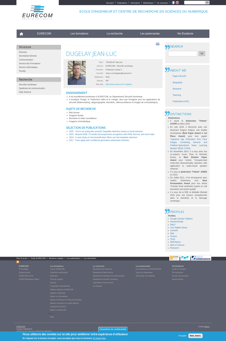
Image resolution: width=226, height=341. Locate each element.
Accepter (183, 336)
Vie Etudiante (185, 33)
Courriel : (100, 73)
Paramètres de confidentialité (113, 330)
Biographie (177, 82)
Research (177, 89)
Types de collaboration (144, 272)
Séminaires (135, 2)
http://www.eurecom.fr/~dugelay (119, 84)
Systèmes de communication (32, 88)
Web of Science (177, 245)
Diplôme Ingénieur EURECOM (61, 290)
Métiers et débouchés (58, 310)
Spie (172, 233)
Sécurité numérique (28, 84)
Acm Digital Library (178, 227)
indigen (207, 327)
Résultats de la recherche (102, 269)
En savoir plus (99, 339)
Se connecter (162, 2)
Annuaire (110, 2)
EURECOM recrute (26, 276)
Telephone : (99, 77)
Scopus (173, 236)
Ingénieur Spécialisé (57, 293)
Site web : (100, 84)
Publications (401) (181, 101)
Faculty (22, 71)
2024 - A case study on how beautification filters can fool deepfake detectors (103, 137)
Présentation (23, 269)
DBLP (173, 224)
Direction (23, 52)
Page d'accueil (179, 76)
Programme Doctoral (58, 307)
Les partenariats (150, 33)
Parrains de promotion (180, 276)
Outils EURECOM (38, 258)
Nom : (101, 62)
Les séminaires (90, 258)
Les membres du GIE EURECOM (148, 269)
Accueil (22, 33)
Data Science (25, 92)
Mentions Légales (56, 258)
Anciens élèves (177, 279)
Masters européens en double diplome (64, 303)
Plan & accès (21, 258)
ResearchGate (176, 221)
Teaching (177, 95)
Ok (207, 2)
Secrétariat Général (28, 56)
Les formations (79, 33)
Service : (100, 66)
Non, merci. (195, 336)
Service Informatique (28, 67)
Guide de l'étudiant (179, 269)
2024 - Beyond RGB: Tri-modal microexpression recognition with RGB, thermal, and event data (112, 134)
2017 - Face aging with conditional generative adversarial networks (99, 140)
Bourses (53, 283)
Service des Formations (29, 63)
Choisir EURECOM (57, 269)
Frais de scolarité (56, 279)
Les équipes (97, 286)
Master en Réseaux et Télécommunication (66, 300)
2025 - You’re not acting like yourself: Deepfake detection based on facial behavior (106, 131)
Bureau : (100, 81)
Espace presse (24, 272)
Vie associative (177, 272)
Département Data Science (103, 272)
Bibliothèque (148, 2)
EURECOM (44, 33)
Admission (54, 276)
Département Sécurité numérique (105, 279)
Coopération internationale (60, 286)
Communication (26, 60)
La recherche (114, 33)
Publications (122, 2)
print (157, 43)
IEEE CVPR (184, 148)
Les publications (73, 258)
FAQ (52, 317)
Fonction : (100, 70)
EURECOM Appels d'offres (29, 279)
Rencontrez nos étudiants (145, 276)
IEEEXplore (175, 242)
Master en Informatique (59, 296)
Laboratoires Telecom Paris (103, 283)
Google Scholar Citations (181, 219)
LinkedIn (174, 230)
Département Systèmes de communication (109, 276)
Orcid (172, 239)
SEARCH (176, 46)
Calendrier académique (59, 272)
